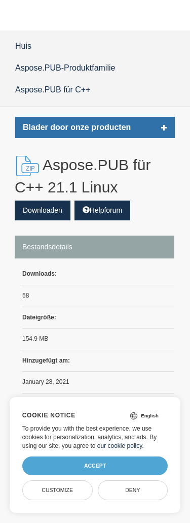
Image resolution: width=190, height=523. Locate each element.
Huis (23, 46)
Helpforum (103, 210)
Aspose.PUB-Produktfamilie (65, 67)
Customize (57, 490)
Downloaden (42, 210)
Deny (132, 490)
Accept (95, 466)
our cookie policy (119, 445)
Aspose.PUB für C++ (53, 89)
